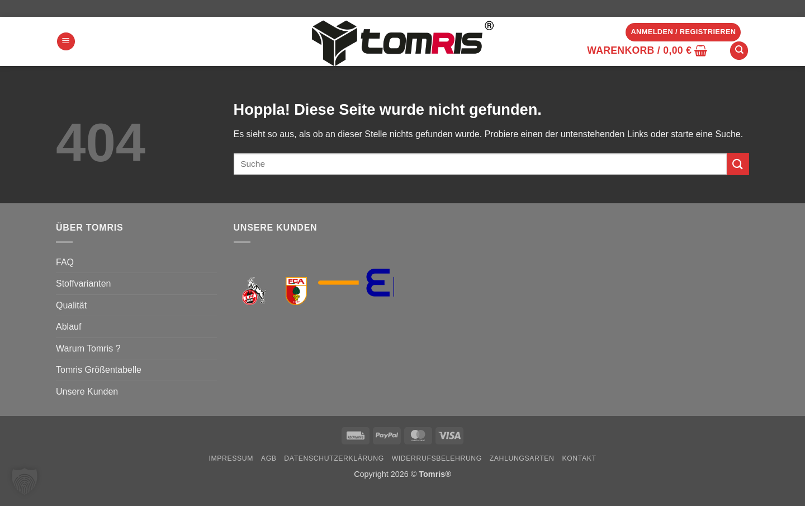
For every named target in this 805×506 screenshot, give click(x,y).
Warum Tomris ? (88, 348)
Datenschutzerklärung (334, 458)
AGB (269, 458)
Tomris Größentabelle (98, 369)
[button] (66, 41)
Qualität (71, 305)
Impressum (231, 458)
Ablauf (68, 326)
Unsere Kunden (87, 391)
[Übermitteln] (738, 164)
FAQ (65, 262)
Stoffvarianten (83, 283)
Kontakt (579, 458)
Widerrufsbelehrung (437, 458)
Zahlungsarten (522, 458)
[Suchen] (739, 50)
